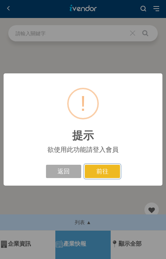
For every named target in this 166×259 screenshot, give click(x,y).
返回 (63, 171)
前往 (102, 171)
